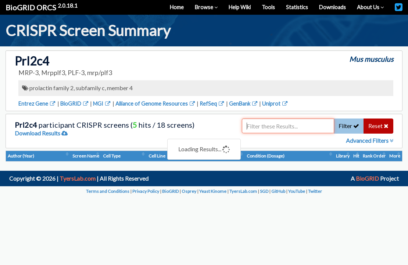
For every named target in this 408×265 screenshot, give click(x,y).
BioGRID (74, 103)
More (394, 156)
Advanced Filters (369, 140)
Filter (349, 125)
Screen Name (85, 156)
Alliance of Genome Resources (155, 103)
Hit (356, 156)
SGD (264, 191)
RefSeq (212, 103)
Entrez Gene (37, 103)
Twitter (315, 191)
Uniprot (275, 103)
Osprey (189, 191)
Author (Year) (21, 156)
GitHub (278, 191)
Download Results (41, 133)
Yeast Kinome (212, 191)
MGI (102, 103)
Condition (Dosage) (265, 156)
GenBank (243, 103)
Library (343, 156)
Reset (378, 125)
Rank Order (374, 156)
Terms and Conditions (107, 191)
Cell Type (112, 156)
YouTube (296, 191)
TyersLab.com (78, 178)
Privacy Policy (145, 191)
